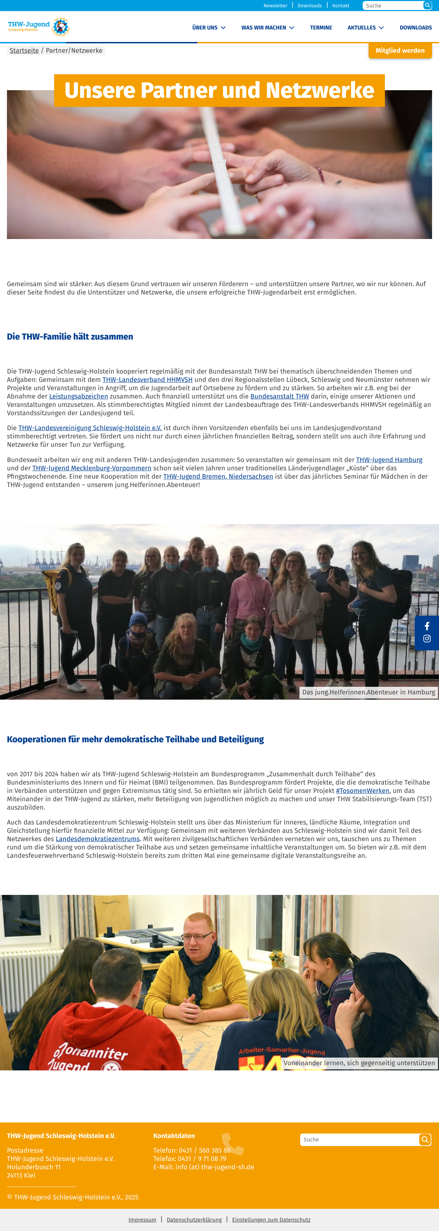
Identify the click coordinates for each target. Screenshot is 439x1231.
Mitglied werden (400, 51)
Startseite (24, 51)
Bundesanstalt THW (280, 397)
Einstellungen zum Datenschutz (271, 1220)
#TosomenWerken (362, 791)
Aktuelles (362, 28)
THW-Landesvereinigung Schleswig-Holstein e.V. (90, 428)
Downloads (310, 6)
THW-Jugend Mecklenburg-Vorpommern (91, 468)
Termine (321, 28)
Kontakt (340, 6)
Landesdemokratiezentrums (98, 839)
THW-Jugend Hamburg (389, 460)
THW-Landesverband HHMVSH (148, 380)
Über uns (205, 28)
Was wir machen (264, 28)
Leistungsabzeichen (78, 397)
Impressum (142, 1220)
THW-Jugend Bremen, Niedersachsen (218, 477)
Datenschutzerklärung (194, 1220)
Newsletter (275, 6)
